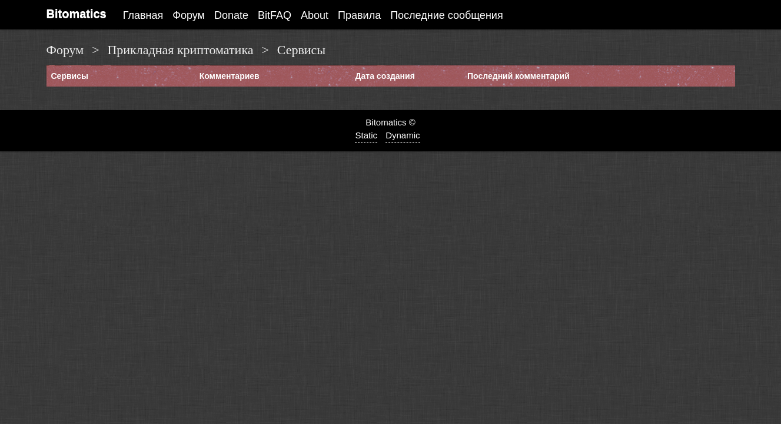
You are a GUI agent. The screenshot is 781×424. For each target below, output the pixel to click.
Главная (143, 15)
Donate (231, 15)
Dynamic (402, 135)
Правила (359, 15)
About (314, 15)
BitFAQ (274, 15)
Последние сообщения (446, 15)
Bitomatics (76, 13)
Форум (188, 15)
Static (366, 135)
